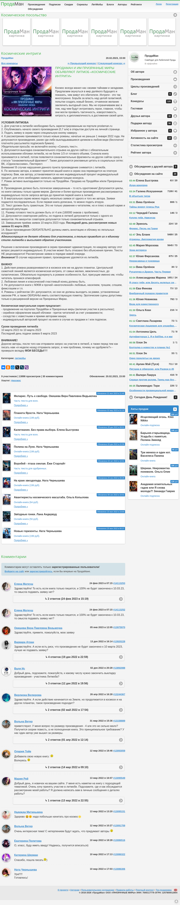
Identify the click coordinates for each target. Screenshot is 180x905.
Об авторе (137, 76)
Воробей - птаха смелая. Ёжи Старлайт (39, 468)
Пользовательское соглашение (97, 895)
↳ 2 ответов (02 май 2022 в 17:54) (66, 715)
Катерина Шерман (26, 860)
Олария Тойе (22, 756)
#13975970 (119, 632)
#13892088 (119, 673)
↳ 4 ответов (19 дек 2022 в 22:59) (66, 662)
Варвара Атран (24, 647)
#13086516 (119, 845)
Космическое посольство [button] (175, 20)
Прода (12, 3)
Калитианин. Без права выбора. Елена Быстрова (46, 435)
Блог (151, 99)
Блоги (110, 4)
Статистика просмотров (146, 150)
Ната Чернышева (25, 874)
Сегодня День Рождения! (156, 402)
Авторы (122, 4)
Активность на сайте (151, 143)
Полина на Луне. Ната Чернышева (36, 452)
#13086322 (119, 859)
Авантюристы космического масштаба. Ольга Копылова (51, 502)
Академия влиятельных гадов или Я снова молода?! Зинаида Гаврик (158, 493)
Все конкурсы (9, 68)
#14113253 (119, 588)
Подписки (55, 4)
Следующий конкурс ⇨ (111, 68)
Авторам (74, 895)
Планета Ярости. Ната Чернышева (36, 418)
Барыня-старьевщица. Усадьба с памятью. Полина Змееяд (155, 442)
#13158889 (119, 726)
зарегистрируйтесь (41, 576)
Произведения (36, 4)
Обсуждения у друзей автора (156, 172)
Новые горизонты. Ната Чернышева (38, 536)
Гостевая (137, 113)
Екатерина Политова (28, 846)
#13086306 (119, 874)
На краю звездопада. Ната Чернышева (39, 485)
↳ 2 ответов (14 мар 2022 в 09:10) (66, 772)
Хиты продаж (154, 414)
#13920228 (119, 646)
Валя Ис (19, 673)
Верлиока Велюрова (27, 700)
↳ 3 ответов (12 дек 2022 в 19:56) (66, 688)
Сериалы (82, 4)
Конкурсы (151, 106)
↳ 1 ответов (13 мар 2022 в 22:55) (66, 805)
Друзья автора (151, 121)
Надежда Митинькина (28, 817)
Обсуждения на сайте (156, 179)
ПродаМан (7, 63)
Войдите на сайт (14, 576)
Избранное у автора (151, 136)
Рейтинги (136, 4)
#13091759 (119, 830)
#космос (16, 385)
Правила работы (125, 895)
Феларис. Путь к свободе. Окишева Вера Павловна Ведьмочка (55, 401)
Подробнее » (21, 410)
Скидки (68, 4)
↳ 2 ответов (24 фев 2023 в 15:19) (67, 604)
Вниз (176, 901)
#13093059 (119, 755)
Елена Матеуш (23, 589)
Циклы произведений (145, 91)
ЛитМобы (97, 4)
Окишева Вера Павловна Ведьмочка (38, 633)
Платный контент (145, 895)
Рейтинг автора (141, 157)
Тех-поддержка (164, 895)
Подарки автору (151, 128)
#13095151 (119, 816)
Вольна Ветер (23, 726)
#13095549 (119, 783)
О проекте (63, 895)
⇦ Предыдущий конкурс (82, 68)
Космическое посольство (24, 20)
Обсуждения (35, 9)
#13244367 (119, 699)
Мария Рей (21, 783)
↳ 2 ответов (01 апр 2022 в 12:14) (66, 745)
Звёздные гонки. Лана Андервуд (35, 519)
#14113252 (119, 614)
